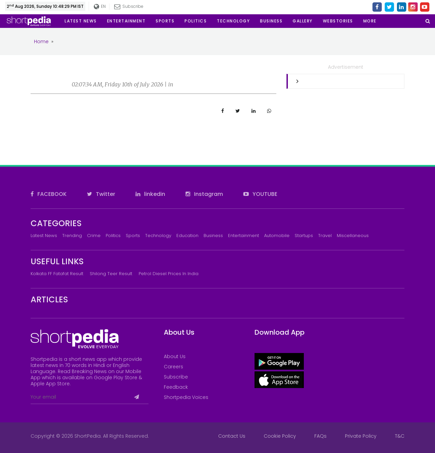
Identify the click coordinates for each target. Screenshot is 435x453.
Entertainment (243, 235)
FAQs (320, 436)
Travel (325, 235)
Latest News (44, 235)
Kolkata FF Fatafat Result (57, 273)
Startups (304, 235)
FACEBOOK (49, 194)
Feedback (176, 387)
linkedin (150, 194)
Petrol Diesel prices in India (168, 273)
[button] (370, 21)
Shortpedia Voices (186, 397)
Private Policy (361, 436)
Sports (133, 235)
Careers (173, 366)
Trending (72, 235)
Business (213, 235)
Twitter (101, 194)
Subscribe (128, 6)
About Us (175, 356)
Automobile (277, 235)
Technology (158, 235)
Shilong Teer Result (111, 273)
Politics (113, 235)
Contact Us (231, 436)
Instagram (204, 194)
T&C (399, 436)
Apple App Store (50, 383)
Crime (94, 235)
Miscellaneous (353, 235)
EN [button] (100, 6)
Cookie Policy (280, 436)
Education (187, 235)
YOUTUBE (260, 194)
